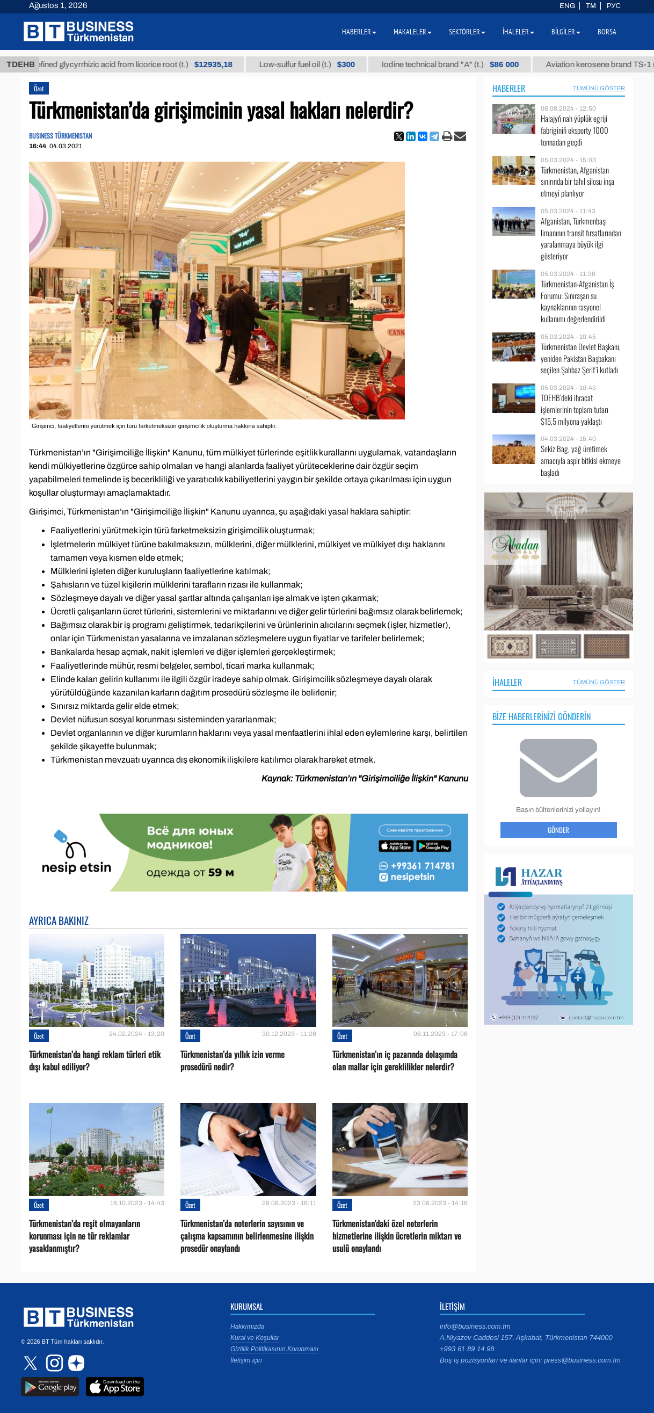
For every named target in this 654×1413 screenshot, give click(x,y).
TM (591, 6)
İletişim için (246, 1360)
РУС (614, 6)
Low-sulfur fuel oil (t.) (320, 64)
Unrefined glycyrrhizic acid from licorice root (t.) (141, 64)
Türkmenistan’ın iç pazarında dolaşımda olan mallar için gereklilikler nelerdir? (394, 1060)
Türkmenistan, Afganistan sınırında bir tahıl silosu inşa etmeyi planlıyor (577, 181)
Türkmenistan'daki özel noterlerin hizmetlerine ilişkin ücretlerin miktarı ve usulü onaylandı (396, 1236)
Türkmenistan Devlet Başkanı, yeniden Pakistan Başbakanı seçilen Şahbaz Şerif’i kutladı (581, 358)
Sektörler (467, 32)
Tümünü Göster (599, 88)
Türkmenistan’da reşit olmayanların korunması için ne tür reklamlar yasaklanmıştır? (84, 1236)
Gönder (558, 829)
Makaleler (413, 32)
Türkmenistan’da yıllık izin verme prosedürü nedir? (232, 1060)
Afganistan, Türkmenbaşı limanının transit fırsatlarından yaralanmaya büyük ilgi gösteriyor (581, 238)
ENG (567, 6)
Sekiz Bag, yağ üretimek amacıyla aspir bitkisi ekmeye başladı (581, 460)
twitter (31, 1363)
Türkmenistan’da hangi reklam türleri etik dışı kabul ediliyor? (95, 1060)
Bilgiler (565, 32)
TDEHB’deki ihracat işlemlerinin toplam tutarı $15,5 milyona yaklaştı (574, 409)
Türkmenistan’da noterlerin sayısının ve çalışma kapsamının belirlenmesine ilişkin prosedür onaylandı (247, 1236)
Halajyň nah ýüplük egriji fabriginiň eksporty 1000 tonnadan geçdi (574, 130)
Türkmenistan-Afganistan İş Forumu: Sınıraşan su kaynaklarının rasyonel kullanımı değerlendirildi (577, 301)
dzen (74, 1363)
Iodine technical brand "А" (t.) (464, 64)
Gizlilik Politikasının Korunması (274, 1349)
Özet (39, 88)
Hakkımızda (247, 1326)
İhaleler (507, 682)
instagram (53, 1363)
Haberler (508, 88)
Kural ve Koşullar (254, 1338)
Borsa (607, 32)
